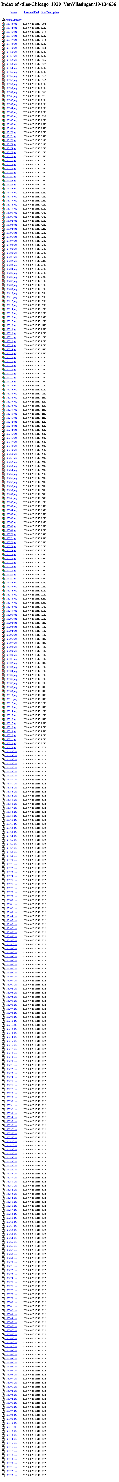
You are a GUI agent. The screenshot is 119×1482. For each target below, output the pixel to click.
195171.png (11, 136)
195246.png (11, 438)
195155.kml (11, 799)
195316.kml (11, 1447)
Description (52, 12)
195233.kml (11, 1113)
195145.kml (11, 759)
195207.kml (11, 1008)
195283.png (11, 586)
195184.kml (11, 916)
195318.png (11, 727)
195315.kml (11, 1443)
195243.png (11, 425)
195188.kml (11, 932)
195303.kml (11, 1394)
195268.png (11, 526)
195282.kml (11, 1310)
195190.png (11, 212)
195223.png (11, 345)
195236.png (11, 397)
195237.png (11, 401)
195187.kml (11, 928)
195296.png (11, 639)
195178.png (11, 164)
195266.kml (11, 1246)
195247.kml (11, 1169)
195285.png (11, 594)
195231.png (11, 377)
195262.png (11, 502)
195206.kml (11, 1004)
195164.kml (11, 836)
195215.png (11, 313)
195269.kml (11, 1258)
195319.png (11, 731)
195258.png (11, 486)
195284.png (11, 590)
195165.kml (11, 840)
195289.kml (11, 1338)
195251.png (11, 458)
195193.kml (11, 952)
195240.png (11, 413)
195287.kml (11, 1330)
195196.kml (11, 964)
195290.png (11, 614)
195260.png (11, 494)
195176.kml (11, 884)
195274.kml (11, 1278)
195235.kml (11, 1121)
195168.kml (11, 852)
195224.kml (11, 1077)
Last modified (31, 12)
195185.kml (11, 920)
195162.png (11, 100)
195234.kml (11, 1117)
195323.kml (11, 1475)
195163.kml (11, 832)
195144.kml (11, 755)
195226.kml (11, 1085)
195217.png (11, 321)
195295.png (11, 635)
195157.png (11, 80)
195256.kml (11, 1205)
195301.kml (11, 1386)
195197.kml (11, 968)
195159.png (11, 88)
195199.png (11, 249)
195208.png (11, 285)
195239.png (11, 409)
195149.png (11, 48)
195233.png (11, 385)
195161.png (11, 96)
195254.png (11, 470)
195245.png (11, 434)
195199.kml (11, 976)
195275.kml (11, 1282)
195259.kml (11, 1217)
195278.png (11, 566)
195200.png (11, 253)
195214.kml (11, 1037)
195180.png (11, 172)
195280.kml (11, 1302)
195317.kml (11, 1451)
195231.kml (11, 1105)
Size (43, 12)
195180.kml (11, 900)
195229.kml (11, 1097)
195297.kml (11, 1370)
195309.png (11, 691)
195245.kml (11, 1161)
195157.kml (11, 807)
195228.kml (11, 1093)
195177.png (11, 160)
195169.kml (11, 856)
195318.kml (11, 1455)
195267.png (11, 522)
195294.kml (11, 1358)
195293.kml (11, 1354)
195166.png (11, 116)
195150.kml (11, 779)
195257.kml (11, 1209)
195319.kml (11, 1459)
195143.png (11, 23)
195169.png (11, 128)
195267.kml (11, 1250)
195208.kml (11, 1012)
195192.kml (11, 948)
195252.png (11, 462)
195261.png (11, 498)
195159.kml (11, 815)
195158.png (11, 84)
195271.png (11, 538)
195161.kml (11, 823)
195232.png (11, 381)
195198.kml (11, 972)
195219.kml (11, 1057)
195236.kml (11, 1125)
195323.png (11, 747)
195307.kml (11, 1410)
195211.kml (11, 1025)
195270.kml (11, 1262)
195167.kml (11, 848)
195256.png (11, 478)
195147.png (11, 40)
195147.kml (11, 767)
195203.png (11, 265)
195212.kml (11, 1029)
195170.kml (11, 860)
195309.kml (11, 1419)
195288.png (11, 606)
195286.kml (11, 1326)
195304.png (11, 671)
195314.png (11, 711)
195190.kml (11, 940)
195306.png (11, 679)
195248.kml (11, 1173)
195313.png (11, 707)
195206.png (11, 277)
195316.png (11, 719)
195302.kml (11, 1390)
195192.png (11, 220)
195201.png (11, 257)
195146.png (11, 35)
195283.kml (11, 1314)
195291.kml (11, 1346)
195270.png (11, 534)
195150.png (11, 52)
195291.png (11, 618)
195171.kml (11, 864)
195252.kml (11, 1189)
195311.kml (11, 1427)
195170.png (11, 132)
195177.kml (11, 888)
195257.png (11, 482)
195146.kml (11, 763)
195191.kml (11, 944)
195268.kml (11, 1254)
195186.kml (11, 924)
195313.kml (11, 1435)
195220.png (11, 333)
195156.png (11, 76)
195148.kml (11, 771)
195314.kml (11, 1439)
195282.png (11, 582)
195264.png (11, 510)
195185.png (11, 192)
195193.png (11, 224)
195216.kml (11, 1045)
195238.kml (11, 1133)
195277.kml (11, 1290)
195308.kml (11, 1414)
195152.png (11, 60)
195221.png (11, 337)
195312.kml (11, 1431)
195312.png (11, 703)
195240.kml (11, 1141)
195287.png (11, 602)
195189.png (11, 208)
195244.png (11, 429)
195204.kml (11, 996)
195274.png (11, 550)
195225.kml (11, 1081)
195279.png (11, 570)
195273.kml (11, 1274)
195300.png (11, 655)
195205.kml (11, 1000)
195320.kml (11, 1463)
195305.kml (11, 1402)
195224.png (11, 349)
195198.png (11, 245)
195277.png (11, 562)
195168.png (11, 124)
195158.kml (11, 811)
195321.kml (11, 1467)
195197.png (11, 241)
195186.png (11, 196)
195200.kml (11, 980)
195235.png (11, 393)
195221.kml (11, 1065)
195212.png (11, 301)
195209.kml (11, 1016)
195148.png (11, 44)
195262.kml (11, 1230)
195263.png (11, 506)
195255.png (11, 474)
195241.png (11, 417)
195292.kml (11, 1350)
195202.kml (11, 988)
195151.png (11, 56)
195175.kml (11, 880)
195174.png (11, 148)
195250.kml (11, 1181)
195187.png (11, 200)
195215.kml (11, 1041)
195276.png (11, 558)
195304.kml (11, 1398)
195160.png (11, 92)
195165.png (11, 112)
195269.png (11, 530)
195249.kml (11, 1177)
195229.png (11, 369)
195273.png (11, 546)
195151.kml (11, 783)
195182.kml (11, 908)
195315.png (11, 715)
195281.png (11, 578)
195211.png (11, 297)
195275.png (11, 554)
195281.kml (11, 1306)
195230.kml (11, 1101)
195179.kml (11, 896)
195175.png (11, 152)
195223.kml (11, 1073)
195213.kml (11, 1033)
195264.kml (11, 1238)
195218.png (11, 325)
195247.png (11, 442)
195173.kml (11, 872)
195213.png (11, 305)
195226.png (11, 357)
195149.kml (11, 775)
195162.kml (11, 828)
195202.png (11, 261)
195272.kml (11, 1270)
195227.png (11, 361)
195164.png (11, 108)
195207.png (11, 281)
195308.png (11, 687)
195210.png (11, 293)
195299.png (11, 651)
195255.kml (11, 1201)
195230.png (11, 373)
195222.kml (11, 1069)
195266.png (11, 518)
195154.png (11, 68)
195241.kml (11, 1145)
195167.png (11, 120)
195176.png (11, 156)
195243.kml (11, 1153)
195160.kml (11, 819)
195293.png (11, 626)
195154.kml (11, 795)
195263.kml (11, 1234)
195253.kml (11, 1193)
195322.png (11, 743)
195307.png (11, 683)
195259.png (11, 490)
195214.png (11, 309)
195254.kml (11, 1197)
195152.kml (11, 787)
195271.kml (11, 1266)
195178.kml (11, 892)
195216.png (11, 317)
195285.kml (11, 1322)
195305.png (11, 675)
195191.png (11, 216)
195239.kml (11, 1137)
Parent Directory (13, 19)
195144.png (11, 27)
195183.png (11, 184)
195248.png (11, 446)
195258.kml (11, 1213)
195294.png (11, 631)
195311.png (11, 699)
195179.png (11, 168)
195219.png (11, 329)
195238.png (11, 405)
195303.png (11, 667)
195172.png (11, 140)
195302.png (11, 663)
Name (14, 12)
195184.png (11, 188)
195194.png (11, 228)
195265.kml (11, 1242)
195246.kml (11, 1165)
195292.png (11, 622)
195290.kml (11, 1342)
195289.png (11, 610)
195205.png (11, 273)
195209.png (11, 289)
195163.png (11, 104)
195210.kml (11, 1020)
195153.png (11, 64)
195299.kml (11, 1378)
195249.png (11, 450)
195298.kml (11, 1374)
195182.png (11, 180)
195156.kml (11, 803)
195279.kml (11, 1298)
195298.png (11, 647)
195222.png (11, 341)
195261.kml (11, 1226)
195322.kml (11, 1471)
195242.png (11, 421)
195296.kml (11, 1366)
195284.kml (11, 1318)
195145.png (11, 31)
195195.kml (11, 960)
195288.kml (11, 1334)
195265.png (11, 514)
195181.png (11, 176)
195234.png (11, 389)
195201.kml (11, 984)
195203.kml (11, 992)
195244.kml (11, 1157)
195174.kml (11, 876)
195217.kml (11, 1049)
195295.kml (11, 1362)
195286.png (11, 598)
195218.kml (11, 1053)
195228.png (11, 365)
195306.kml (11, 1406)
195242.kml (11, 1149)
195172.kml (11, 868)
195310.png (11, 695)
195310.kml (11, 1423)
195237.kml (11, 1129)
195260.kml (11, 1222)
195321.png (11, 739)
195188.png (11, 204)
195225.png (11, 353)
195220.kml (11, 1061)
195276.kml (11, 1286)
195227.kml (11, 1089)
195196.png (11, 237)
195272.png (11, 542)
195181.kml (11, 904)
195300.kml (11, 1382)
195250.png (11, 454)
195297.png (11, 643)
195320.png (11, 735)
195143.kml (11, 751)
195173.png (11, 144)
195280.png (11, 574)
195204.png (11, 269)
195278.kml (11, 1294)
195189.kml (11, 936)
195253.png (11, 466)
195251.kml (11, 1185)
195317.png (11, 723)
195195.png (11, 232)
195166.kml (11, 844)
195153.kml (11, 791)
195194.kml (11, 956)
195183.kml (11, 912)
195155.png (11, 72)
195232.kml (11, 1109)
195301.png (11, 659)
